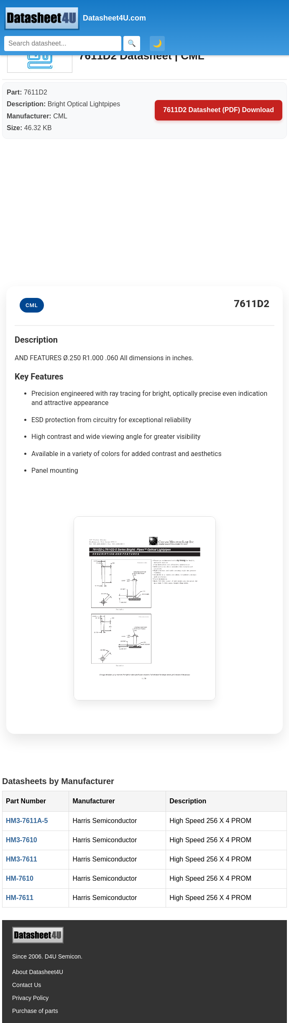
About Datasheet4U (37, 972)
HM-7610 (19, 878)
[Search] (62, 43)
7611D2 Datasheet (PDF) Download (218, 109)
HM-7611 (19, 897)
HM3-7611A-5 (27, 820)
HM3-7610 (21, 840)
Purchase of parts (35, 1011)
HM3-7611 (21, 859)
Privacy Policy (30, 998)
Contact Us (26, 985)
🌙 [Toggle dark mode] (157, 43)
